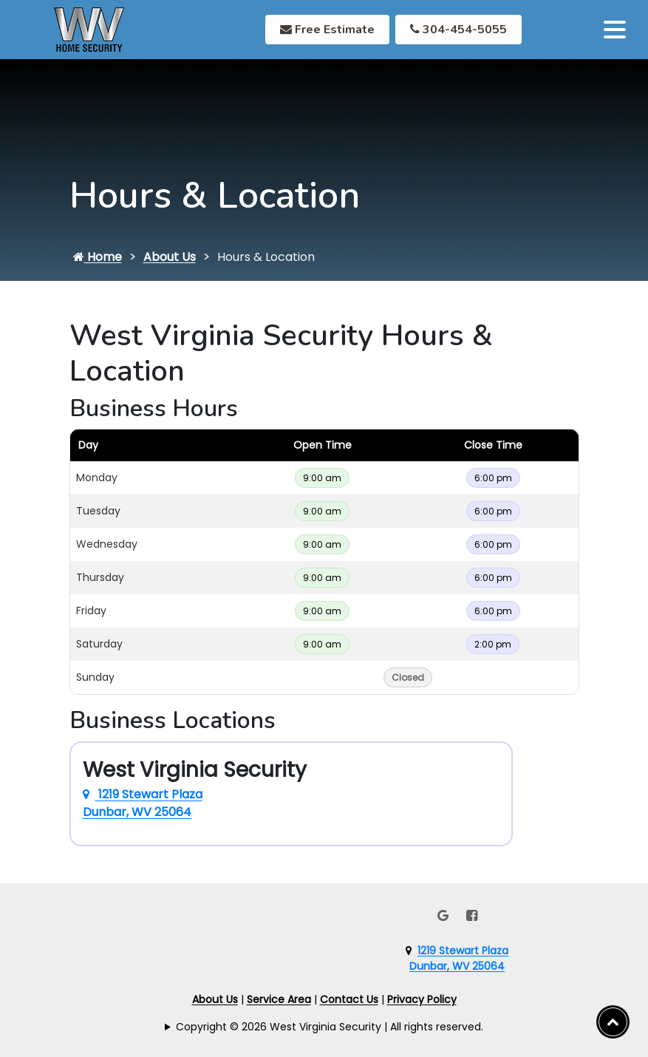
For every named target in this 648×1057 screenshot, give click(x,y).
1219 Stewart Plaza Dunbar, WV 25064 (142, 803)
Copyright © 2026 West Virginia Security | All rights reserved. (329, 1026)
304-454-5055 (458, 29)
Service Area (279, 999)
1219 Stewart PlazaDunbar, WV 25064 (458, 958)
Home (97, 256)
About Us (169, 256)
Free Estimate (327, 29)
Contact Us (349, 999)
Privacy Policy (422, 999)
